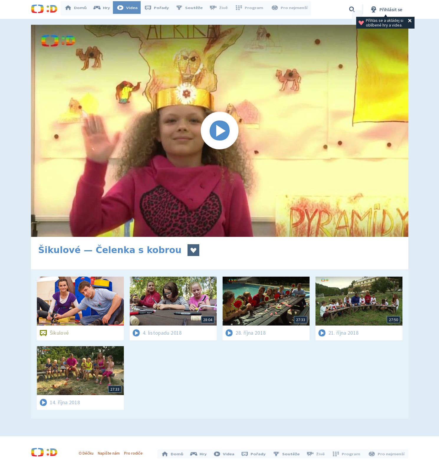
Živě (221, 9)
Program (250, 9)
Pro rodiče (135, 451)
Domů (78, 9)
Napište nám (110, 451)
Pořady (159, 9)
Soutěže (192, 9)
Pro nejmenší (289, 9)
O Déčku (87, 451)
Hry (104, 9)
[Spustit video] (219, 131)
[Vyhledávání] (352, 9)
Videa (130, 9)
